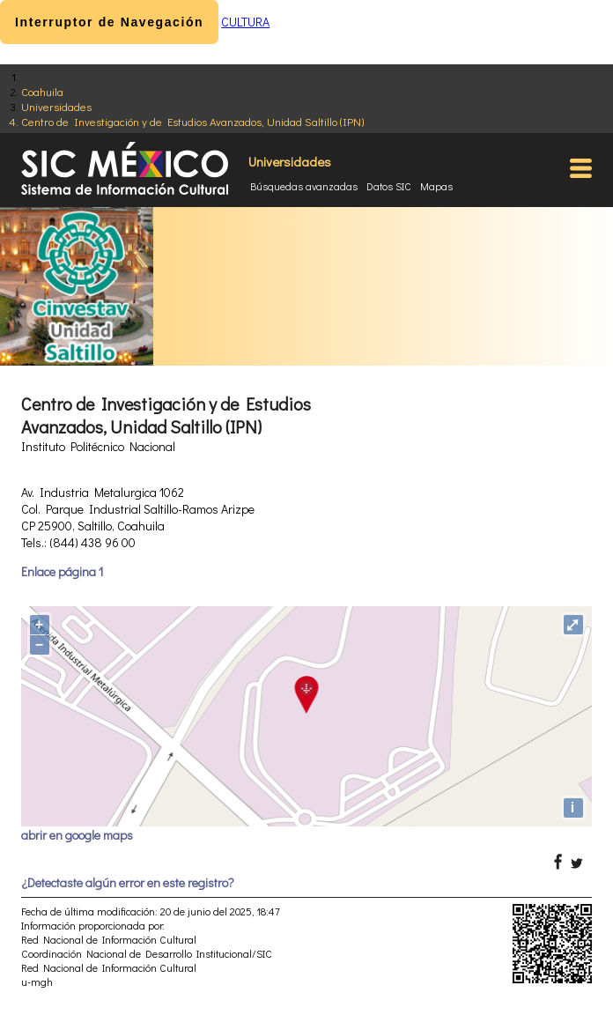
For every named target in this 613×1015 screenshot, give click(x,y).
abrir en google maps (77, 834)
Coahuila (42, 91)
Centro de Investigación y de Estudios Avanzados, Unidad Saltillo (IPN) (192, 121)
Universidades (56, 106)
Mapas (436, 186)
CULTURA (245, 21)
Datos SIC (388, 186)
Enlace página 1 (62, 571)
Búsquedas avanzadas (304, 186)
